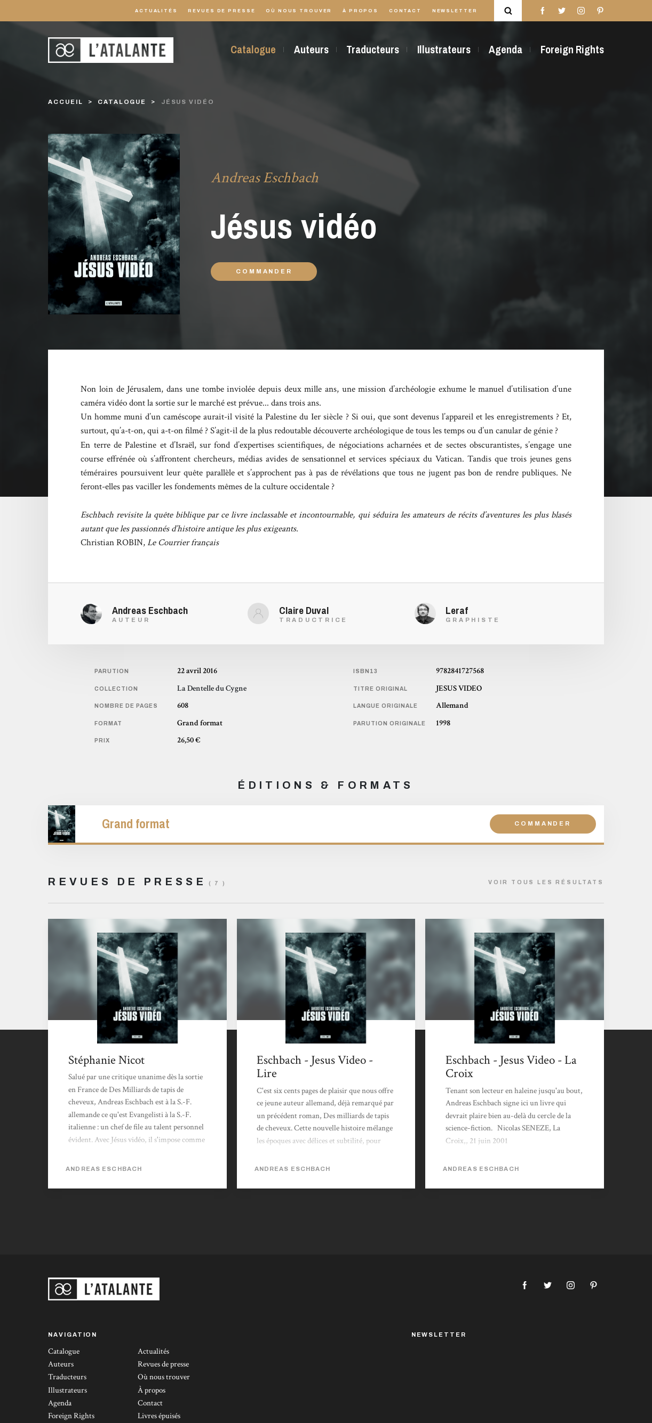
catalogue (122, 102)
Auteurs (311, 49)
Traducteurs (372, 49)
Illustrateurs (444, 49)
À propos (360, 11)
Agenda (505, 49)
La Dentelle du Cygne (212, 688)
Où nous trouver (299, 11)
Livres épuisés (159, 1416)
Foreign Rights (572, 49)
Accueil (65, 102)
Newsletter (455, 11)
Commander (264, 271)
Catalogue (253, 49)
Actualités (156, 11)
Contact (405, 11)
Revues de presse (221, 11)
